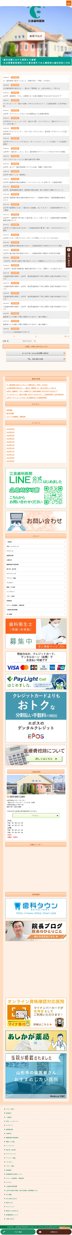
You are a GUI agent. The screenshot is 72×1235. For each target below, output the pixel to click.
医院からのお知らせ (12, 1211)
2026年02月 (10, 442)
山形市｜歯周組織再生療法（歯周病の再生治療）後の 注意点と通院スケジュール (33, 190)
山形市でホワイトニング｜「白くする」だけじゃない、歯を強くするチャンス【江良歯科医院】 (35, 132)
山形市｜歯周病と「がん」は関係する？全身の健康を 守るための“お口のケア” (32, 96)
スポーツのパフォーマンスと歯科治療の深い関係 (21, 159)
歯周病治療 (10, 555)
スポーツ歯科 (11, 596)
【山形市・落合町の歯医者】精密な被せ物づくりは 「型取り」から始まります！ (33, 268)
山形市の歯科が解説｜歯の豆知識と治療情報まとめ (21, 1190)
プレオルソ (10, 583)
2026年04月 (10, 435)
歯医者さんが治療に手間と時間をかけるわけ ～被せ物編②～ (26, 316)
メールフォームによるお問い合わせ (35, 353)
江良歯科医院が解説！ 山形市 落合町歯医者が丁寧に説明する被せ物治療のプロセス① (35, 307)
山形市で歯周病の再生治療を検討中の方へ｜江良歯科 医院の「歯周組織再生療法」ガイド (35, 198)
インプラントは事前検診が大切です (16, 332)
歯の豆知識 (10, 413)
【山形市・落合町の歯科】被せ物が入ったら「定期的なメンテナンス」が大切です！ (34, 261)
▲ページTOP (64, 1228)
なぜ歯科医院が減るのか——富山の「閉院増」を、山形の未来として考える (31, 88)
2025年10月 (10, 454)
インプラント (11, 592)
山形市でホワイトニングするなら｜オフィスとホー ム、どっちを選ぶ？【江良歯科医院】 (35, 142)
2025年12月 (10, 448)
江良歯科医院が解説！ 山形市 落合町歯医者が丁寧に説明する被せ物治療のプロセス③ (35, 287)
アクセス (35, 815)
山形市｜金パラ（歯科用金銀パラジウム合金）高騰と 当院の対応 (27, 167)
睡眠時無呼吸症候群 (13, 564)
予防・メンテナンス (13, 546)
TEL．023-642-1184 (35, 359)
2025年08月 (10, 461)
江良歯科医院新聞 (12, 610)
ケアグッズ (10, 551)
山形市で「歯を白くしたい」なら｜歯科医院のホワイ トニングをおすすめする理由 (34, 151)
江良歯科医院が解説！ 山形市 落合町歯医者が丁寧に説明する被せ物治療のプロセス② (35, 297)
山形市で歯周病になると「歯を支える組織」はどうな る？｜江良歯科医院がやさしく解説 (35, 208)
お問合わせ (54, 1232)
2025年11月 (10, 451)
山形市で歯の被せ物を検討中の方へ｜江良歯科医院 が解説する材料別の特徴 (31, 253)
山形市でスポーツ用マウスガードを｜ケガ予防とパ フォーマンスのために (31, 238)
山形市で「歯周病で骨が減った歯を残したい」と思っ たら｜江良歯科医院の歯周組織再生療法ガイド (35, 219)
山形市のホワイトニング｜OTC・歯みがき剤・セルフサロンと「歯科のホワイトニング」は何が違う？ (35, 122)
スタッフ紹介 (10, 1109)
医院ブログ (9, 1202)
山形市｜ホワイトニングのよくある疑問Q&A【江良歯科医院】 (26, 113)
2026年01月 (10, 445)
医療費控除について (12, 1215)
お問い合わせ (10, 1219)
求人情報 (9, 614)
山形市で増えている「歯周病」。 (15, 174)
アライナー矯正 (11, 578)
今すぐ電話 (18, 1232)
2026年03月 (10, 438)
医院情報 (9, 410)
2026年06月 (10, 429)
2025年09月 (10, 458)
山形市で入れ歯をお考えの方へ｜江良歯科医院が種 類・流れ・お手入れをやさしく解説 (35, 229)
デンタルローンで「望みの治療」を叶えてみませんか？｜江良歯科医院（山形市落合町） (35, 104)
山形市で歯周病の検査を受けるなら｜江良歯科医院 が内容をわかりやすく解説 (32, 245)
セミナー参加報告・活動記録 (15, 416)
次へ (66, 336)
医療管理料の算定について (14, 1174)
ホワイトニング (11, 573)
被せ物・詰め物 (11, 569)
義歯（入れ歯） (11, 587)
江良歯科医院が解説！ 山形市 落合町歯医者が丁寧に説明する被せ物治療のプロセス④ (35, 277)
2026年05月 (10, 432)
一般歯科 (9, 542)
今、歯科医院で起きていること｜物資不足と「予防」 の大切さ (26, 80)
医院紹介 (9, 1113)
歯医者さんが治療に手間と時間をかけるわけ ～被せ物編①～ (26, 324)
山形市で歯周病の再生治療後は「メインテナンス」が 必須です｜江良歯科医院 (32, 182)
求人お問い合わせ (11, 1198)
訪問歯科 (9, 601)
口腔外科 (9, 560)
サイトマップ (10, 1206)
